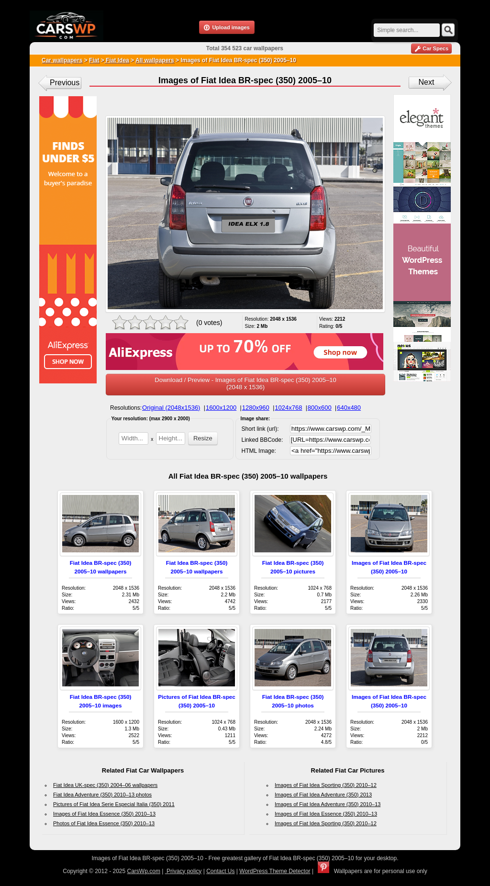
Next (426, 82)
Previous (64, 83)
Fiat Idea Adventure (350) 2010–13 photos (102, 794)
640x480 (349, 407)
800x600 (320, 407)
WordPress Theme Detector (274, 871)
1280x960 (255, 407)
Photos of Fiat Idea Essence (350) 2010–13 (104, 823)
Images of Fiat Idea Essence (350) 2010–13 (104, 814)
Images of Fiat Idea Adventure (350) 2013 (323, 794)
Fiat (94, 60)
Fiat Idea (116, 60)
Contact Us (220, 871)
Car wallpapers (62, 60)
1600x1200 (221, 407)
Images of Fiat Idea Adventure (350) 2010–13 (327, 804)
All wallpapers (154, 60)
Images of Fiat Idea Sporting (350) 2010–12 (326, 785)
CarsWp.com (143, 871)
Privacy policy (183, 871)
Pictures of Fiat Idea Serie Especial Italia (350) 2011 (114, 804)
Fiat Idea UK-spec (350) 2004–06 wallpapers (105, 785)
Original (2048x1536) (171, 407)
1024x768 (288, 407)
